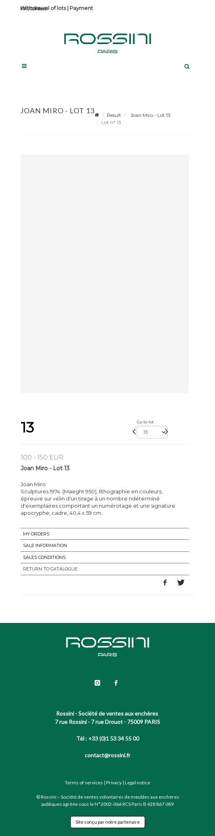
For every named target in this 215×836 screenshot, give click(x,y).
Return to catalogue (50, 569)
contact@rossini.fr (107, 755)
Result (114, 115)
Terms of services (84, 783)
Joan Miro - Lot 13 (149, 115)
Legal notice (137, 783)
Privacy (114, 783)
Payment (81, 8)
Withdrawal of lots (43, 8)
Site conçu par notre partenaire (108, 821)
